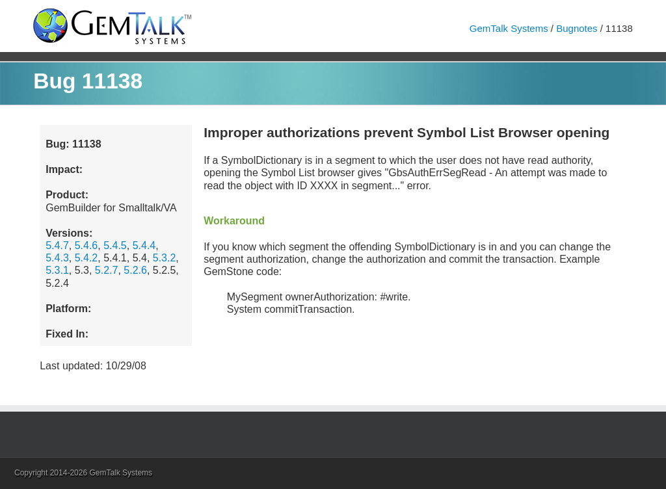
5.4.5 (115, 245)
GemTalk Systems (509, 28)
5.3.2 (164, 257)
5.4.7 (57, 245)
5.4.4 (144, 245)
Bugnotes (576, 28)
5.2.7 (106, 270)
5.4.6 (86, 245)
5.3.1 (57, 270)
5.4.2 (86, 257)
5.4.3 (57, 257)
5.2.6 (135, 270)
